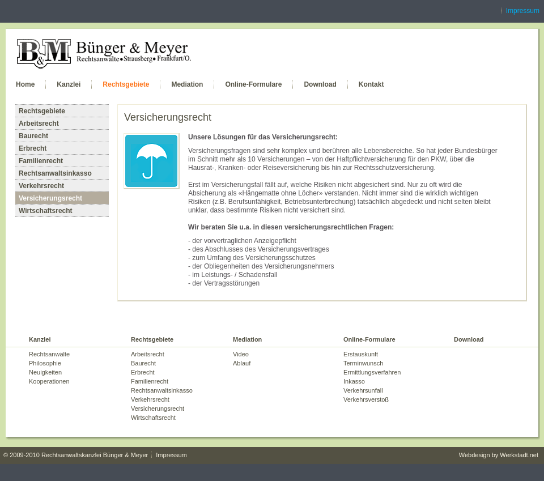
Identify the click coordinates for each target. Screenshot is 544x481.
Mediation (187, 84)
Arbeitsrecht (39, 123)
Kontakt (371, 84)
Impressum (522, 11)
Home (25, 84)
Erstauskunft (360, 354)
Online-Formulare (253, 84)
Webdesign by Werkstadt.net (498, 455)
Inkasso (354, 381)
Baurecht (33, 136)
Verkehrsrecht (41, 186)
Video (241, 354)
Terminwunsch (363, 363)
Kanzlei (68, 84)
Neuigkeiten (45, 372)
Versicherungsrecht (50, 198)
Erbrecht (32, 148)
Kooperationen (49, 381)
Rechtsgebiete (126, 84)
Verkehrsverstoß (366, 399)
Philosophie (45, 363)
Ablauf (241, 363)
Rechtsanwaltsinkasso (55, 173)
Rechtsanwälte (49, 354)
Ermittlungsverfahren (372, 372)
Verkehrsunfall (363, 390)
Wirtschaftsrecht (46, 211)
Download (320, 84)
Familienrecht (41, 161)
